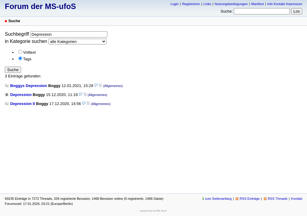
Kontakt (296, 198)
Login (175, 4)
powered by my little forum (153, 210)
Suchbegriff (17, 34)
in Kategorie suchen (26, 41)
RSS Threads (278, 198)
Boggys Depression (28, 85)
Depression (20, 94)
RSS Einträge (250, 198)
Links (207, 4)
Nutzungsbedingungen (231, 4)
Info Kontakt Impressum (285, 4)
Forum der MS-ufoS (40, 6)
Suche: (227, 11)
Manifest (257, 4)
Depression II (22, 103)
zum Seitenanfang (218, 198)
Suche (13, 70)
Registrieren (191, 4)
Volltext (29, 52)
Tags (27, 59)
